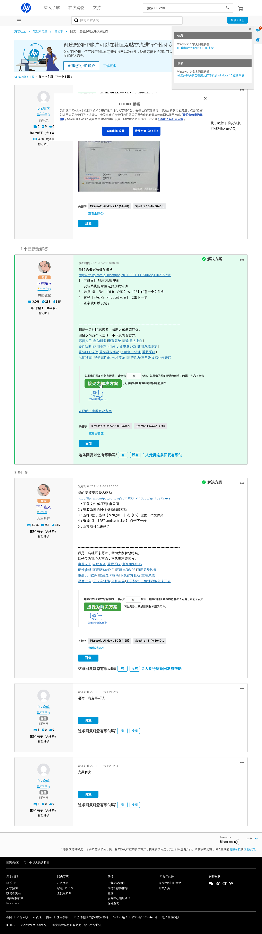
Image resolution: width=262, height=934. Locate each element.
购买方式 (63, 875)
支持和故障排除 (118, 887)
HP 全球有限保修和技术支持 (90, 916)
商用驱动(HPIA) (104, 346)
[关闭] (205, 98)
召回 (9, 916)
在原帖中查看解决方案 (95, 410)
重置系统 (114, 340)
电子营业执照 (170, 916)
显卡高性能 (102, 357)
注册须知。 (251, 847)
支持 (110, 875)
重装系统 (148, 351)
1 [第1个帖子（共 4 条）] (33, 133)
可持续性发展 (15, 897)
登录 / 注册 (237, 20)
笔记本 (58, 31)
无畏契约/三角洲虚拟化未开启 (149, 357)
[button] (242, 90)
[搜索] (127, 20)
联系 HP (11, 881)
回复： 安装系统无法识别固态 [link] (89, 31)
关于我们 (12, 875)
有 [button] (123, 453)
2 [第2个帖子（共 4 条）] (34, 307)
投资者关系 (13, 892)
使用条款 (235, 847)
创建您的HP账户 (81, 66)
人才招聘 (12, 887)
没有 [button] (135, 453)
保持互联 (214, 875)
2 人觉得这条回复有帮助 (162, 453)
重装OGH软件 (88, 351)
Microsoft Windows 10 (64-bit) (109, 206)
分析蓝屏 (118, 357)
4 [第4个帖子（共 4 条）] (33, 809)
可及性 (37, 916)
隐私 (49, 916)
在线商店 (63, 881)
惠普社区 (20, 31)
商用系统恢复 (147, 346)
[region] (132, 117)
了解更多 (109, 66)
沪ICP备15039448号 (144, 916)
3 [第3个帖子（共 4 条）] (33, 735)
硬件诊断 (85, 346)
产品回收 (22, 916)
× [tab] (250, 29)
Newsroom (12, 902)
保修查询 (113, 902)
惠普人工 (85, 340)
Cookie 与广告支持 (170, 119)
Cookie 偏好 (120, 916)
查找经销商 (64, 892)
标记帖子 (43, 144)
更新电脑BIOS (126, 346)
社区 (110, 892)
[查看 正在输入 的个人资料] (44, 283)
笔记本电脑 (40, 31)
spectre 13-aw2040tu (149, 206)
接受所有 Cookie (146, 131)
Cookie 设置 (115, 131)
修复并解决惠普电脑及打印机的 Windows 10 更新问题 (210, 75)
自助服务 (99, 340)
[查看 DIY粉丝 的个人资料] (44, 108)
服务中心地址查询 (119, 897)
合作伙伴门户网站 (169, 881)
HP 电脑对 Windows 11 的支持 (195, 48)
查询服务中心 (133, 340)
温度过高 (85, 357)
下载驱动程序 (116, 881)
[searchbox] (183, 7)
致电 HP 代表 (65, 887)
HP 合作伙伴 (166, 875)
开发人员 (164, 887)
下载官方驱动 (131, 351)
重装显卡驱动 (109, 351)
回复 (88, 223)
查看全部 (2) (96, 213)
